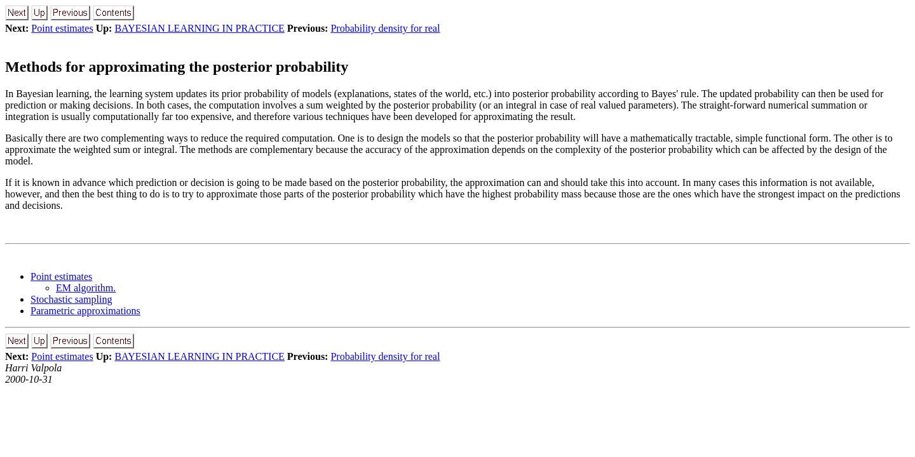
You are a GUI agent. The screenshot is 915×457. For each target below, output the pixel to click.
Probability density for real (385, 28)
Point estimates (62, 28)
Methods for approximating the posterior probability (176, 66)
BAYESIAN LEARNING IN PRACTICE (199, 28)
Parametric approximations (85, 310)
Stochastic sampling (71, 299)
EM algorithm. (86, 287)
